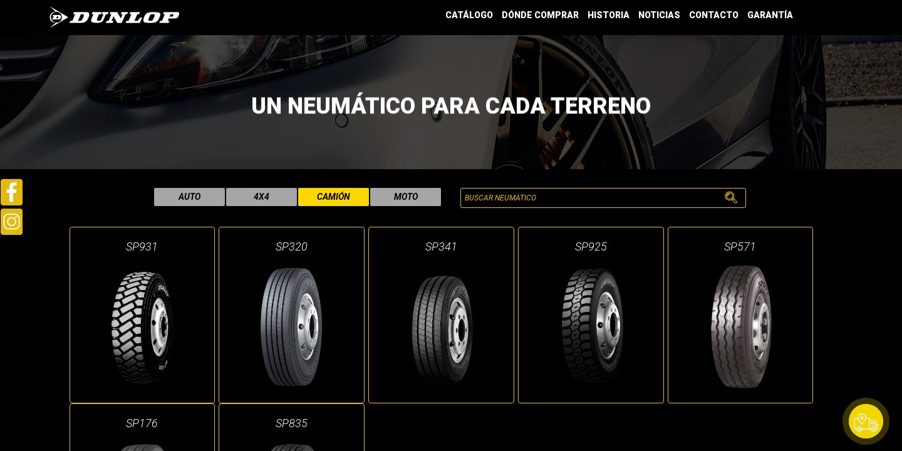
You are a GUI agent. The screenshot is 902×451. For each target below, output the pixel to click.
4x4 (261, 197)
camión (333, 197)
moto (406, 197)
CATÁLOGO (469, 15)
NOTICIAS (659, 15)
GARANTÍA (770, 15)
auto (189, 197)
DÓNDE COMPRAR (540, 15)
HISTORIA (609, 15)
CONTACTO (714, 15)
